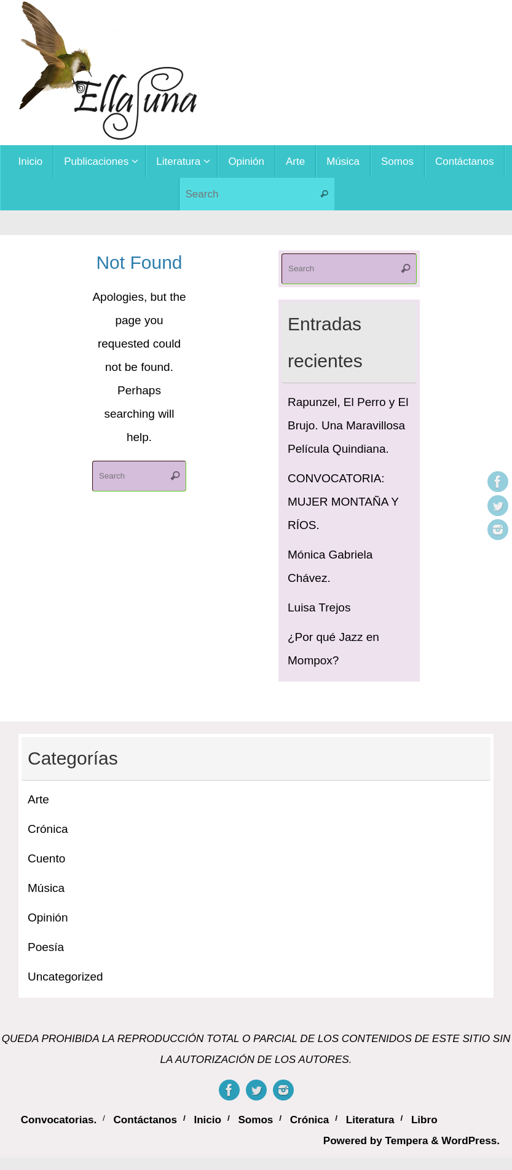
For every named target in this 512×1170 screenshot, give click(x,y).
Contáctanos (146, 1120)
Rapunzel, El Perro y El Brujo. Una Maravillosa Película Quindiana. (348, 425)
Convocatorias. (59, 1120)
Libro (424, 1120)
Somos (255, 1120)
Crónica (48, 828)
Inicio (207, 1120)
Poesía (46, 947)
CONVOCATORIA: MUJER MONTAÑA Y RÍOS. (343, 501)
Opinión (48, 917)
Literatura (370, 1120)
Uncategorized (65, 976)
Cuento (46, 858)
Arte (38, 799)
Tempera (406, 1141)
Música (46, 887)
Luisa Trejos (319, 607)
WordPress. (470, 1141)
